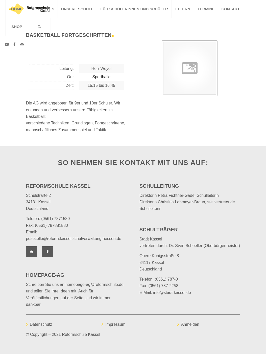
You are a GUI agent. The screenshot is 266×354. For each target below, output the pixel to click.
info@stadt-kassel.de (172, 292)
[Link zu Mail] (22, 44)
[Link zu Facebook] (14, 44)
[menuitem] (16, 9)
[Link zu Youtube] (7, 44)
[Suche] (39, 27)
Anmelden (190, 324)
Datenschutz (41, 324)
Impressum (115, 324)
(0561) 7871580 (55, 218)
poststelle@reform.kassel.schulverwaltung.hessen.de (73, 238)
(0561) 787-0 (166, 279)
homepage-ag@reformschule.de (94, 284)
